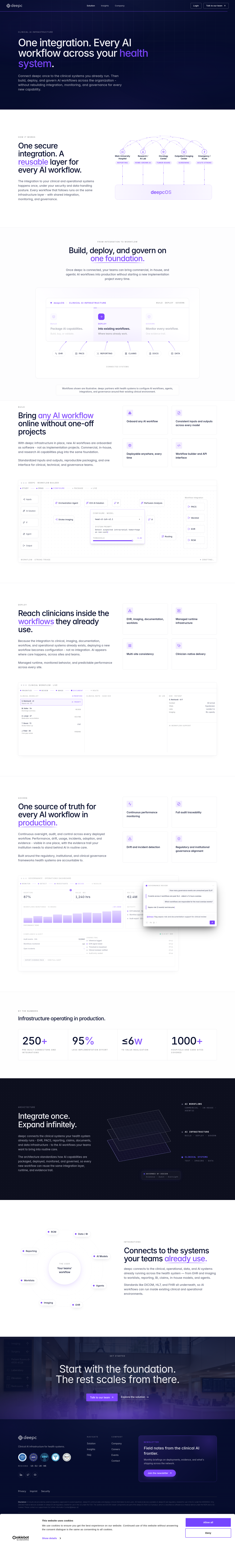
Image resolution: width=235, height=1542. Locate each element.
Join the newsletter (160, 1473)
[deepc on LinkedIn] (21, 1475)
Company (120, 5)
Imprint (33, 1491)
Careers (115, 1449)
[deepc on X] (28, 1475)
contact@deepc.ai (71, 1507)
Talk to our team (216, 5)
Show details (49, 1535)
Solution (92, 5)
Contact (115, 1460)
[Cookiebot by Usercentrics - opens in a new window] (21, 1535)
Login (196, 5)
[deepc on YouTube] (35, 1475)
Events (114, 1455)
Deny (208, 1530)
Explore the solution (135, 1397)
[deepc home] (14, 6)
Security (45, 1491)
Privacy (22, 1491)
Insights (105, 5)
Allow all (208, 1519)
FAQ (89, 1455)
